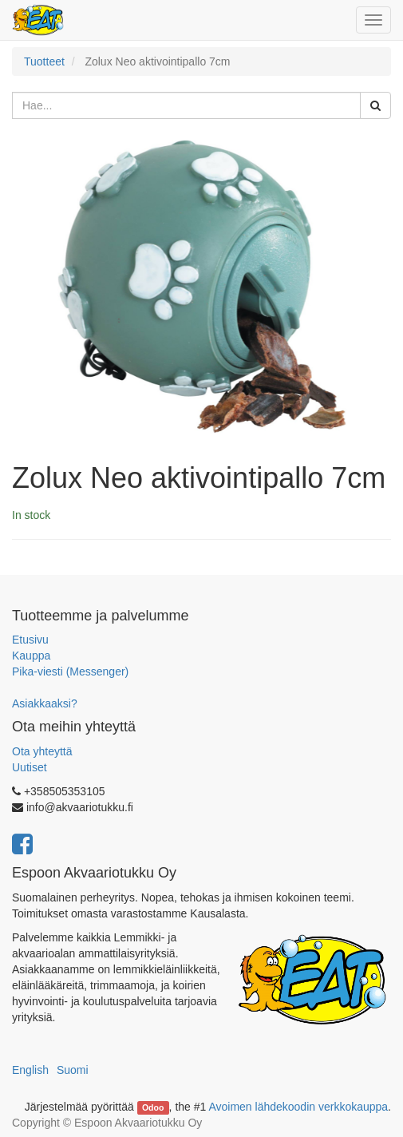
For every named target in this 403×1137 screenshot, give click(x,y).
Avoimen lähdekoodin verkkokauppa (298, 1106)
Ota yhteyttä (42, 751)
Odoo (153, 1107)
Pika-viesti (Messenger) (70, 671)
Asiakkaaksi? (44, 703)
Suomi (73, 1070)
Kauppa (31, 655)
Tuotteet (44, 61)
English (30, 1070)
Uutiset (29, 767)
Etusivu (30, 639)
